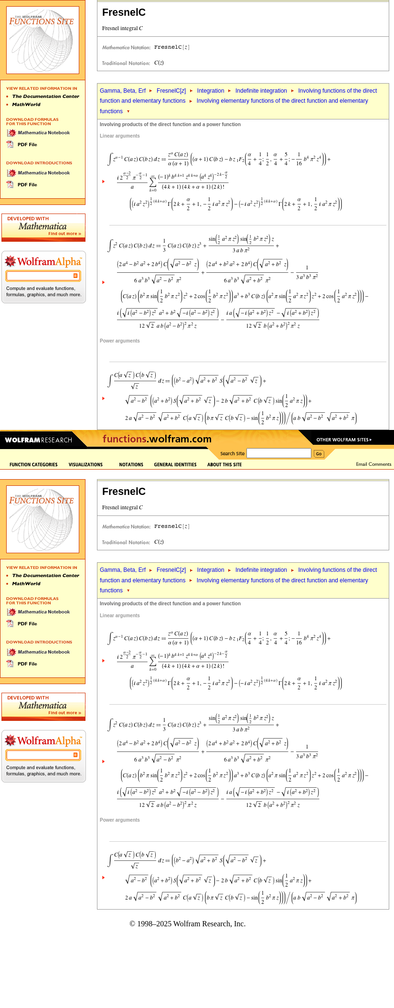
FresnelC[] (171, 90)
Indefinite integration (261, 90)
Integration (210, 90)
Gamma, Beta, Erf (123, 90)
